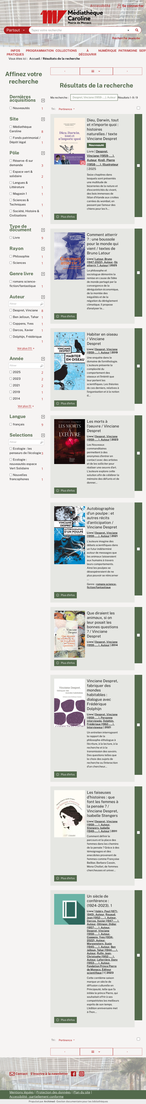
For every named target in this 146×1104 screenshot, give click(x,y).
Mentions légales (22, 1092)
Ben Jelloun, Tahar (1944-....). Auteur (102, 950)
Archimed (49, 1101)
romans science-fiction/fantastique (102, 586)
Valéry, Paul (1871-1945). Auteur (102, 913)
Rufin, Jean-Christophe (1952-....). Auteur (101, 956)
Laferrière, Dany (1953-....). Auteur (102, 961)
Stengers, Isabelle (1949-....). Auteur (98, 829)
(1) (26, 406)
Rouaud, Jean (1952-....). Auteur (101, 916)
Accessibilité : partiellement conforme (36, 1097)
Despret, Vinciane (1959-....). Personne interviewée (102, 717)
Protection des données (53, 1092)
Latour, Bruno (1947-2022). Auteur (100, 260)
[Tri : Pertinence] (65, 109)
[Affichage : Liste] (96, 71)
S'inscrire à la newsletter (49, 1074)
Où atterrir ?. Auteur (102, 264)
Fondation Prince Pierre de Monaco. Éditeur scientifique (102, 969)
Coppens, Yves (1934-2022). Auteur (100, 939)
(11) (26, 348)
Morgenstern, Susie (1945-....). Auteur (99, 945)
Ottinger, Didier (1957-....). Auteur (101, 926)
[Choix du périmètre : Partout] (16, 30)
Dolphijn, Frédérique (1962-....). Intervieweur (100, 724)
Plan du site (81, 1092)
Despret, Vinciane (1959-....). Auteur (100, 156)
